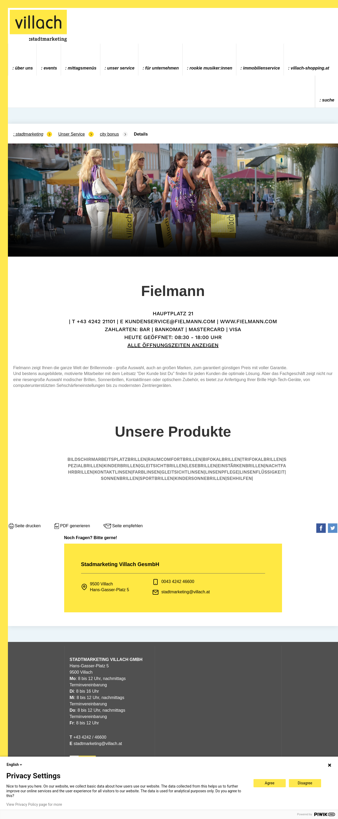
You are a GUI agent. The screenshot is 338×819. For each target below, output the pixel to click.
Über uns (24, 68)
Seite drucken (24, 526)
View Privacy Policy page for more (34, 804)
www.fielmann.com (248, 321)
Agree (269, 783)
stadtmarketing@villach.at (185, 592)
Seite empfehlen (123, 526)
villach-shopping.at (310, 68)
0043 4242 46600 (177, 581)
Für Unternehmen (162, 68)
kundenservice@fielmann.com (170, 321)
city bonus (109, 134)
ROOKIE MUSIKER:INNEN (211, 68)
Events (50, 68)
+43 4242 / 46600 (88, 737)
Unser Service (120, 68)
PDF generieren (71, 526)
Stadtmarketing (29, 134)
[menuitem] (22, 60)
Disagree (305, 783)
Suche (328, 100)
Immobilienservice (261, 68)
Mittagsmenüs (82, 68)
